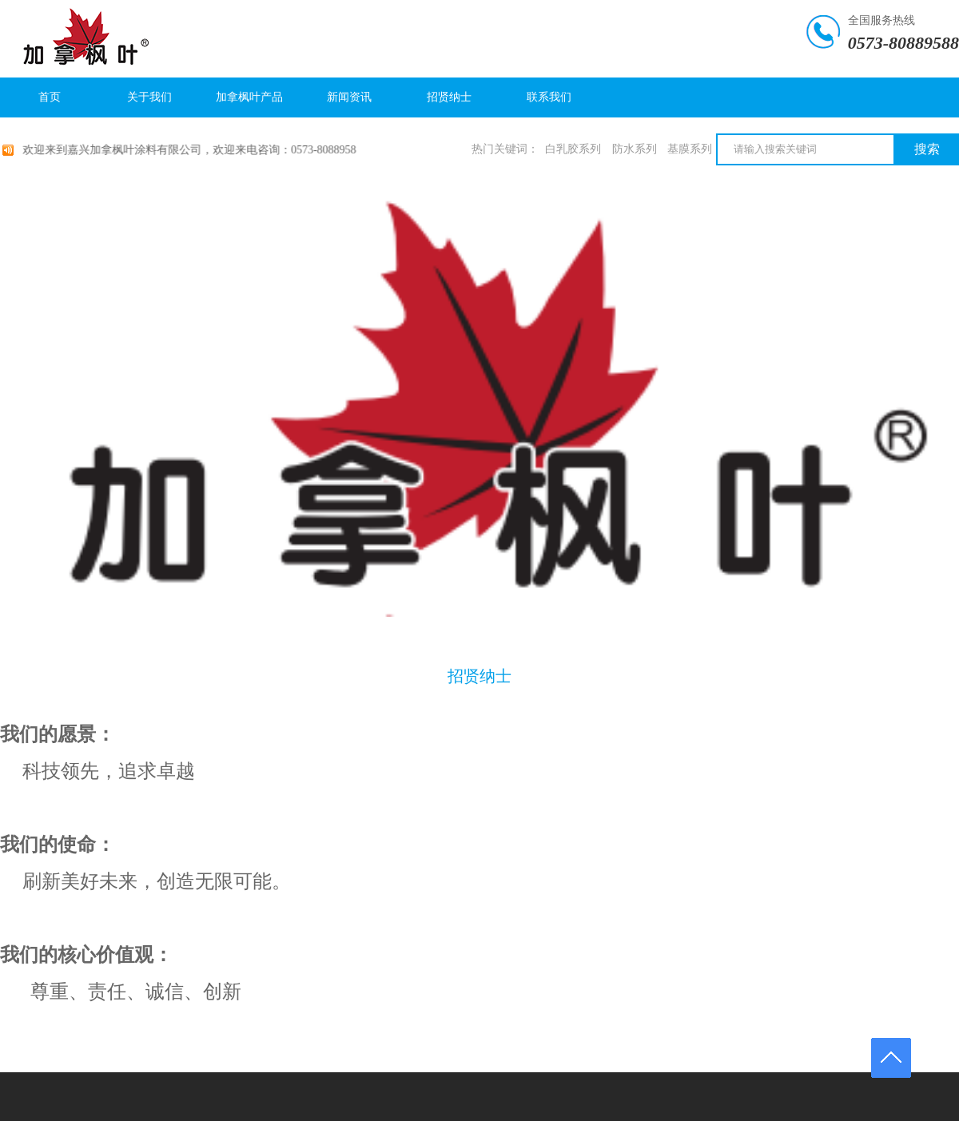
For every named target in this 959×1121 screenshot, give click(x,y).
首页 (49, 97)
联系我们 (549, 97)
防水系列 (634, 149)
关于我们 (149, 97)
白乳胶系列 (573, 149)
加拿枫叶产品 (249, 97)
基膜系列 (689, 149)
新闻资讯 (349, 97)
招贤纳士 (449, 97)
